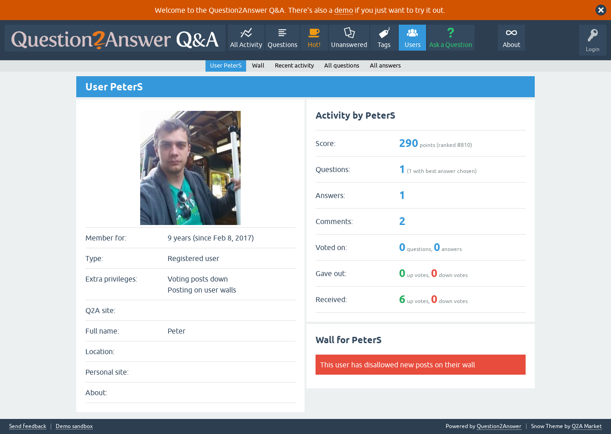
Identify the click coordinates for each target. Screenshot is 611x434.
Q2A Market (587, 426)
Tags (384, 44)
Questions (282, 44)
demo (343, 10)
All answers (385, 65)
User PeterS (226, 65)
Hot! (314, 44)
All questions (341, 65)
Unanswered (349, 44)
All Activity (246, 44)
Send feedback (27, 426)
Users (413, 44)
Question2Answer (499, 426)
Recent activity (294, 65)
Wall (258, 65)
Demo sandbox (74, 426)
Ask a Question (450, 44)
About (512, 44)
